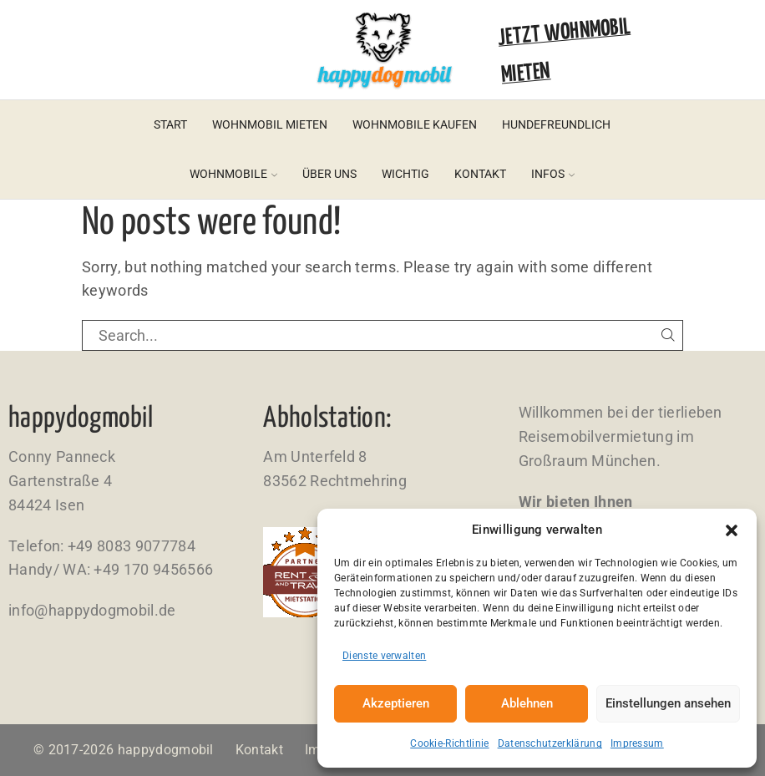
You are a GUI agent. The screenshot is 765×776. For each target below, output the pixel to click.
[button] (731, 530)
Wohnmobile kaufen (414, 124)
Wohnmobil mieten (269, 124)
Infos (553, 173)
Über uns (329, 173)
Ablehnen (527, 703)
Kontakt (480, 173)
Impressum (637, 743)
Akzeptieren (395, 703)
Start (170, 124)
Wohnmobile (233, 173)
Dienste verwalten (384, 656)
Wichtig (405, 173)
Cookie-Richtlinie (449, 743)
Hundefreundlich (556, 124)
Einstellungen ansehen (668, 703)
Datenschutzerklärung (550, 743)
